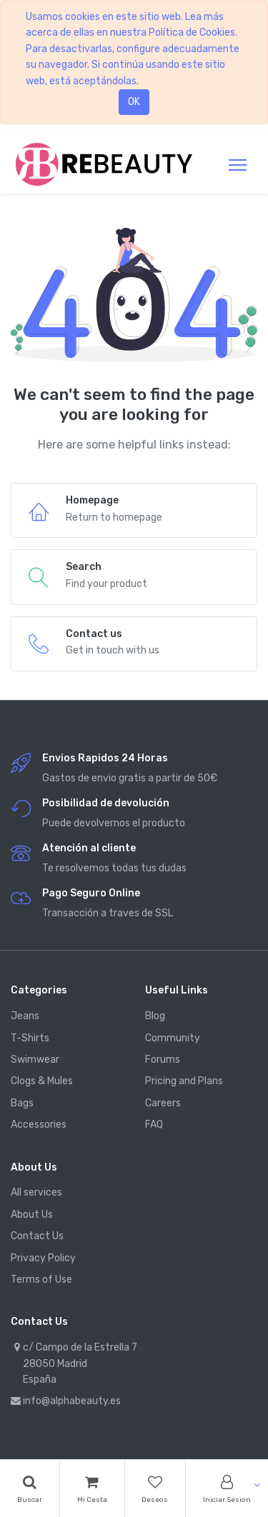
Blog (155, 1016)
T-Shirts (30, 1038)
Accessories (38, 1124)
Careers (163, 1103)
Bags (22, 1103)
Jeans (25, 1016)
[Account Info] (227, 1488)
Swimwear (35, 1059)
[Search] (29, 1488)
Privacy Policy (43, 1258)
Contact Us (37, 1236)
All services (36, 1192)
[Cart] (92, 1488)
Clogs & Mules (42, 1081)
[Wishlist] (155, 1488)
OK (134, 102)
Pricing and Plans (184, 1081)
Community (172, 1038)
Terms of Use (41, 1279)
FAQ (154, 1124)
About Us (32, 1214)
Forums (162, 1059)
